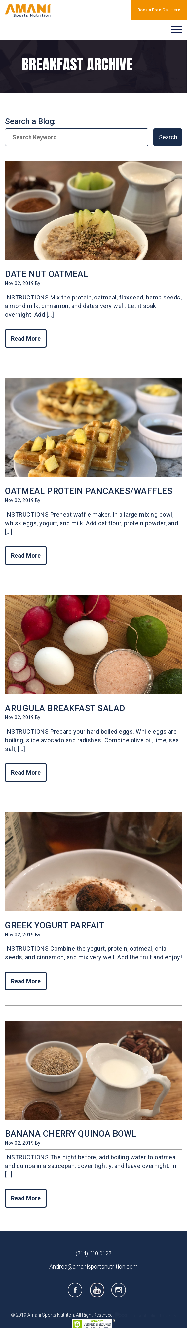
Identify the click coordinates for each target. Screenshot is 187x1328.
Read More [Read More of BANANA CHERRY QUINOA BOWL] (26, 1198)
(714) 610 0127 (93, 1253)
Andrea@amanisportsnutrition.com (93, 1266)
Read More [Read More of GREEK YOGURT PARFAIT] (26, 981)
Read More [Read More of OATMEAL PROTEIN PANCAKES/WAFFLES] (26, 555)
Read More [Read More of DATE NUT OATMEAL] (26, 338)
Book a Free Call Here (158, 9)
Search (168, 137)
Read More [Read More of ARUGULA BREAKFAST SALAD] (26, 772)
